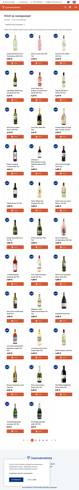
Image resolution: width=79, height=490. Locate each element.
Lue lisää (31, 480)
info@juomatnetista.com (53, 2)
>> (55, 440)
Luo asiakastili (23, 2)
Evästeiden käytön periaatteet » (21, 473)
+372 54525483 (37, 2)
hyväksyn (16, 480)
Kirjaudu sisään (10, 2)
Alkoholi (7, 20)
